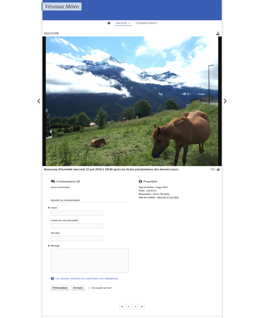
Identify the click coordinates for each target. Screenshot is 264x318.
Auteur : (54, 207)
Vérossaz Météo (62, 6)
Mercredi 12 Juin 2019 (168, 197)
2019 (46, 33)
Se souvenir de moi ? (102, 288)
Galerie (121, 23)
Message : (56, 245)
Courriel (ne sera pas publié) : (65, 220)
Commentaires (146, 23)
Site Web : (56, 233)
